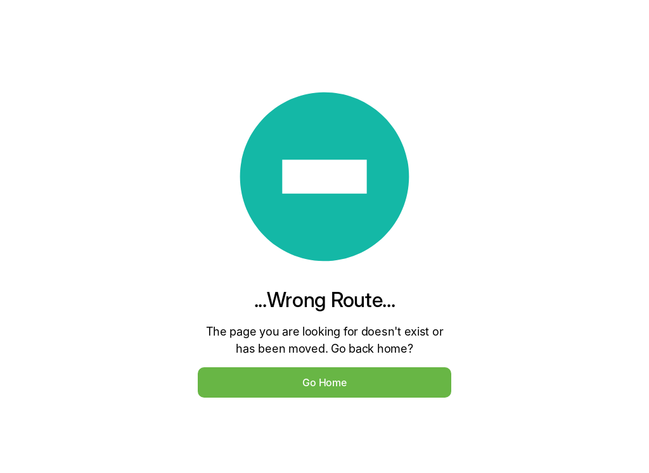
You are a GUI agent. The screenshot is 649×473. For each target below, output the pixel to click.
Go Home (324, 382)
